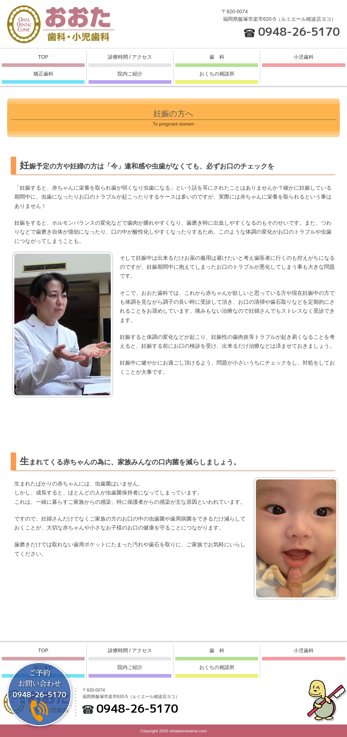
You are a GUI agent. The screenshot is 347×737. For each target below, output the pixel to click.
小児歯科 (304, 57)
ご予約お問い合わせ (39, 683)
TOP (43, 57)
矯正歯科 (43, 74)
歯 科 (216, 57)
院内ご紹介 (130, 74)
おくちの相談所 (216, 74)
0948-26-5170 (299, 31)
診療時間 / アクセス (130, 57)
